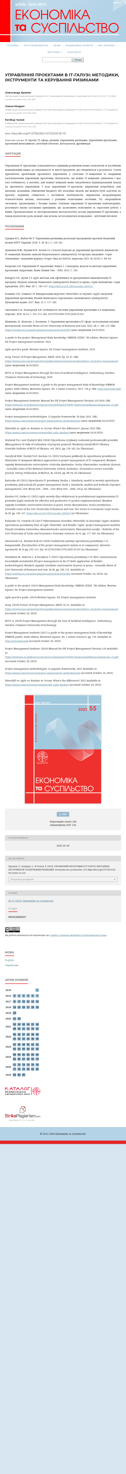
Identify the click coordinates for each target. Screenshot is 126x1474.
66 (19, 1059)
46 (37, 1039)
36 (19, 1034)
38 (28, 1034)
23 (14, 1024)
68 (28, 1059)
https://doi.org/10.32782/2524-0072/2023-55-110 (38, 133)
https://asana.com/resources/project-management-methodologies (42, 420)
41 (14, 1039)
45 (32, 1039)
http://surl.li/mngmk (109, 388)
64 (37, 1054)
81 (32, 1069)
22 (19, 1018)
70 (37, 1059)
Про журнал (106, 45)
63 (32, 1054)
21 (14, 1018)
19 (37, 1007)
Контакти (74, 52)
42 (19, 1039)
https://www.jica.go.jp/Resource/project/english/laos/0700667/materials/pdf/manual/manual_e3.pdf (61, 404)
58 (37, 1049)
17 (28, 1007)
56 (28, 1049)
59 (14, 1054)
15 (19, 1007)
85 (23, 1075)
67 (23, 1059)
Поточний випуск (36, 45)
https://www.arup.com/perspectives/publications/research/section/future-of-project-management (61, 361)
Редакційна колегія (79, 45)
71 (14, 1064)
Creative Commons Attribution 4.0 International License (78, 935)
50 (28, 1044)
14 (14, 1007)
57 (32, 1049)
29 (14, 1028)
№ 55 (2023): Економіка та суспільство (30, 900)
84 (19, 1075)
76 (37, 1064)
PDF (64, 814)
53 (14, 1049)
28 (37, 1024)
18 (32, 1007)
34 (37, 1028)
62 (28, 1054)
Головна (13, 45)
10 (23, 1001)
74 (28, 1064)
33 (32, 1028)
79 (23, 1069)
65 (14, 1059)
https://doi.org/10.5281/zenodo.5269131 (71, 286)
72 (19, 1064)
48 (19, 1044)
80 (28, 1069)
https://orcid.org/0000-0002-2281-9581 (20, 99)
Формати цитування (22, 879)
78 (19, 1069)
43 (23, 1039)
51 (32, 1044)
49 (23, 1044)
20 (14, 1013)
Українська (11, 965)
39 (32, 1034)
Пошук (78, 59)
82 (37, 1069)
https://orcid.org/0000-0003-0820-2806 (20, 113)
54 (19, 1049)
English (9, 960)
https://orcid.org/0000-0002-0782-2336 (20, 127)
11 (28, 1001)
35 (14, 1034)
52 (37, 1044)
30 (19, 1028)
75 (32, 1064)
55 (23, 1049)
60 (19, 1054)
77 (14, 1069)
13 (37, 1001)
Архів (56, 45)
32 (28, 1028)
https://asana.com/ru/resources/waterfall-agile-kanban (37, 432)
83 (14, 1075)
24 (19, 1024)
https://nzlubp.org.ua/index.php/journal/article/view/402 (37, 330)
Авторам (53, 52)
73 (23, 1064)
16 (23, 1007)
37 (23, 1034)
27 (32, 1024)
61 (23, 1054)
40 (37, 1034)
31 (23, 1028)
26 (28, 1024)
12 (32, 1001)
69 (32, 1059)
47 (14, 1044)
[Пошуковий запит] (57, 59)
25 (23, 1024)
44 (28, 1039)
